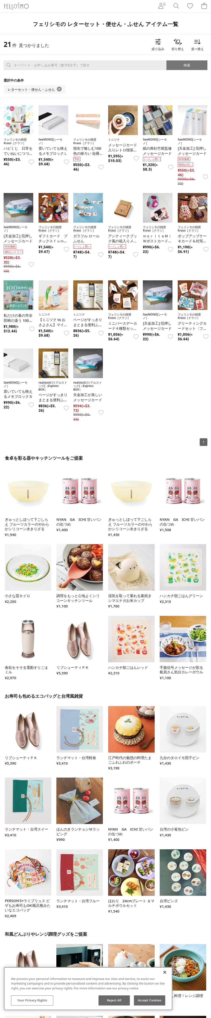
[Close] (164, 972)
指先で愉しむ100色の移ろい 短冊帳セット (87, 153)
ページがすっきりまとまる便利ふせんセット (87, 324)
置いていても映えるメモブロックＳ (18, 394)
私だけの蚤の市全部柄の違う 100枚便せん (18, 320)
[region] (88, 988)
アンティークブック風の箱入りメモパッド (122, 240)
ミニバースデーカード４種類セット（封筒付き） (122, 328)
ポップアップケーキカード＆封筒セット (192, 240)
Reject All (114, 1000)
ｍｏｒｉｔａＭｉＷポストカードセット (157, 240)
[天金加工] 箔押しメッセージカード (192, 151)
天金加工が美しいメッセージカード (87, 397)
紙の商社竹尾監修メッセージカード (157, 151)
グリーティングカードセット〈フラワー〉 (192, 328)
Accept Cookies (149, 1000)
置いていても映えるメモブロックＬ (53, 151)
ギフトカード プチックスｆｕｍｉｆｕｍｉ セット (53, 240)
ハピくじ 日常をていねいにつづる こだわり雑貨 (20, 153)
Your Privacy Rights (32, 1000)
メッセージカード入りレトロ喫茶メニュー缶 (122, 149)
